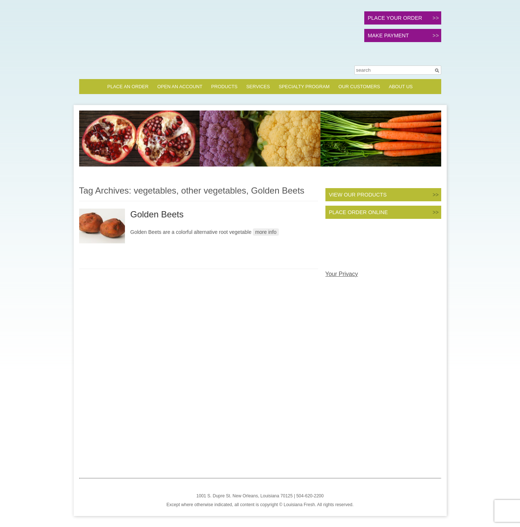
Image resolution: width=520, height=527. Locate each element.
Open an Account (179, 86)
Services (258, 86)
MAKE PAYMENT (388, 35)
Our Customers (359, 86)
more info (265, 232)
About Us (401, 86)
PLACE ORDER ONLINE (358, 212)
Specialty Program (304, 86)
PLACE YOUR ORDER (395, 18)
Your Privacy (341, 274)
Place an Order (127, 86)
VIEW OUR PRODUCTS (358, 195)
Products (224, 86)
